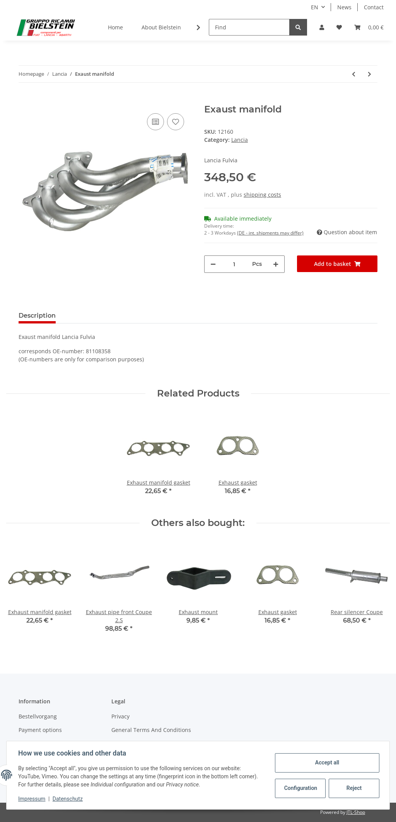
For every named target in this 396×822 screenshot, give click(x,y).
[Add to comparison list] (155, 121)
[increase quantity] (275, 264)
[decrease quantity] (213, 264)
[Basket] (369, 27)
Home (115, 27)
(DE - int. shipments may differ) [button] (270, 233)
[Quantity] (234, 264)
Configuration (300, 788)
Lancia (239, 139)
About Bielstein (161, 27)
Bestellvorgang (38, 716)
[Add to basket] (25, 99)
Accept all (326, 762)
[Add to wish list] (175, 121)
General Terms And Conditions (151, 730)
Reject (353, 788)
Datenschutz (68, 799)
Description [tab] (37, 315)
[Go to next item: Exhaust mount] (369, 74)
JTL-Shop (355, 812)
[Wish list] (339, 27)
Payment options (40, 730)
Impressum (32, 799)
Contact (374, 7)
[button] (321, 27)
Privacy (120, 716)
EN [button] (314, 7)
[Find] (249, 27)
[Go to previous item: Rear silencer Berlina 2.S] (354, 74)
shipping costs (262, 194)
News (344, 7)
